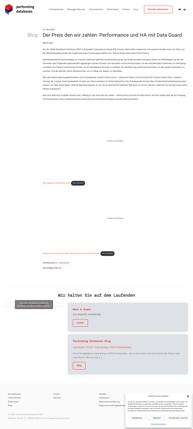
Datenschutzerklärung (158, 424)
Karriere (57, 398)
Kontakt (102, 394)
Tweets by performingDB (34, 304)
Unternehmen (96, 9)
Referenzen (113, 9)
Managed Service (76, 9)
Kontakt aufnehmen (158, 9)
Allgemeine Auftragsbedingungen (114, 406)
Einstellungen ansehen (178, 418)
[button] (188, 396)
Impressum (104, 398)
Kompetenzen (56, 9)
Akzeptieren (137, 418)
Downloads (64, 263)
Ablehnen (157, 418)
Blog (136, 9)
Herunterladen (78, 183)
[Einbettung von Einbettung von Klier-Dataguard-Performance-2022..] (115, 141)
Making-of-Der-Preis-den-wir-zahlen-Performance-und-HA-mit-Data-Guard (71, 253)
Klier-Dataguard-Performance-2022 (56, 183)
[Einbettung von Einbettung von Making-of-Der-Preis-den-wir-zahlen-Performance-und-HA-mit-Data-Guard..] (115, 218)
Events (126, 9)
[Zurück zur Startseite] (19, 9)
